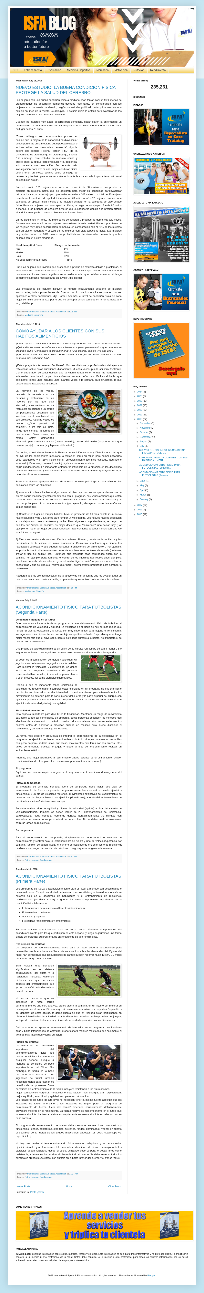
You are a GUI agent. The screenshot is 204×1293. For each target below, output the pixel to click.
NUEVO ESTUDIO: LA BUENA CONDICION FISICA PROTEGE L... (162, 451)
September (146, 437)
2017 (140, 505)
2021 (140, 405)
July (142, 446)
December (145, 423)
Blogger (151, 1275)
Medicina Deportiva (79, 70)
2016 (140, 509)
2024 (140, 391)
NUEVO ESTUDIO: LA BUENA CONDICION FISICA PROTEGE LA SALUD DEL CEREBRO (66, 90)
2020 (140, 410)
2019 (140, 414)
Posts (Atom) (37, 1192)
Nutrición (139, 70)
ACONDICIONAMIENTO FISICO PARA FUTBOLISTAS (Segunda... (159, 466)
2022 (140, 401)
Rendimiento (158, 70)
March (143, 494)
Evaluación (54, 70)
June (143, 481)
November (145, 427)
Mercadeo (102, 70)
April (142, 490)
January (144, 499)
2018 (140, 419)
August (144, 441)
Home (69, 1186)
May (142, 485)
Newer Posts (23, 1186)
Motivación (121, 70)
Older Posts (114, 1186)
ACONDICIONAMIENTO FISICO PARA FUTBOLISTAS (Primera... (159, 473)
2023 (140, 396)
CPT (15, 70)
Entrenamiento (33, 70)
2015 (140, 514)
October (144, 432)
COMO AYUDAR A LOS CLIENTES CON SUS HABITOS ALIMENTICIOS (60, 333)
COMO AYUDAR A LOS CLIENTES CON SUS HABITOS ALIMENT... (163, 459)
